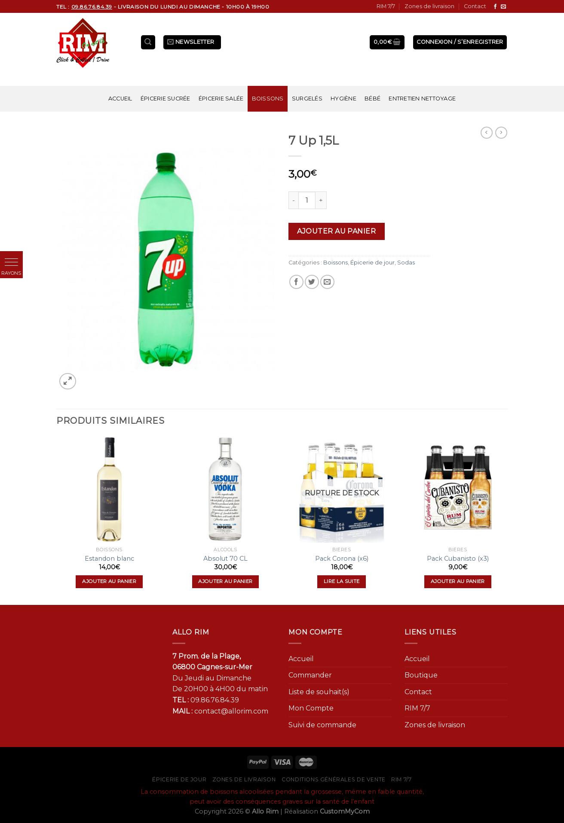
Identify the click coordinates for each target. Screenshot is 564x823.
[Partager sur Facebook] (296, 282)
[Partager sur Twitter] (312, 282)
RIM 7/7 (386, 6)
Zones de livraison (429, 6)
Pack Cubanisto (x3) (458, 558)
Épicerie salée (221, 98)
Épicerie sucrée (165, 98)
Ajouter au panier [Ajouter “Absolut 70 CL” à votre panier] (225, 581)
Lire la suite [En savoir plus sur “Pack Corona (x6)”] (342, 581)
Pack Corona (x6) (341, 558)
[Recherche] (148, 42)
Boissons (268, 98)
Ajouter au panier (336, 231)
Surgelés (307, 98)
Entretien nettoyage (422, 98)
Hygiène (343, 98)
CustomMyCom (345, 811)
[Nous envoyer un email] (503, 7)
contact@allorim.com (231, 711)
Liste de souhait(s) (318, 692)
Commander (310, 675)
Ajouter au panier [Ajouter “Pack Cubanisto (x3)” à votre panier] (458, 581)
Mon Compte (311, 708)
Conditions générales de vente (334, 779)
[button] (11, 262)
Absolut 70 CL (225, 558)
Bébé (372, 98)
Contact (475, 6)
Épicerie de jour (372, 262)
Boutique (421, 675)
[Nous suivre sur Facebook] (495, 7)
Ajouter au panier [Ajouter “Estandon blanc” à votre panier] (109, 581)
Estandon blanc (109, 558)
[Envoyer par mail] (327, 282)
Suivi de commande (322, 725)
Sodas (406, 262)
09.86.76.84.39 (214, 700)
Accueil (120, 98)
